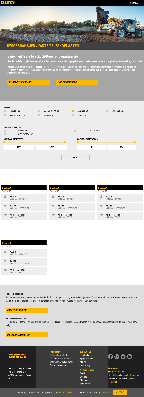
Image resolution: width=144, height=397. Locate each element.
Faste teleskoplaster (59, 355)
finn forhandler (67, 82)
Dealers (83, 376)
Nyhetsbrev (85, 383)
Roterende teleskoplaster (61, 361)
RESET (75, 157)
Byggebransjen (87, 358)
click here (106, 392)
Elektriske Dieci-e (58, 365)
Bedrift (83, 373)
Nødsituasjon (86, 365)
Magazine (84, 380)
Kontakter (119, 371)
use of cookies (65, 392)
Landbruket (85, 355)
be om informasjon (20, 82)
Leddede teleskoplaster (60, 358)
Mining (83, 361)
